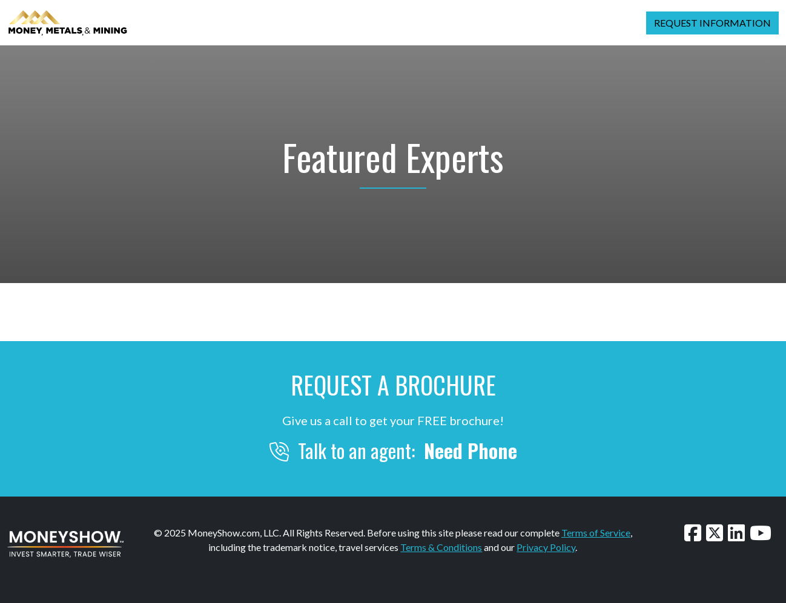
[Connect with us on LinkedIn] (736, 532)
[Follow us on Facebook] (692, 532)
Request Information (712, 22)
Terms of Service (595, 532)
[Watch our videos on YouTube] (760, 532)
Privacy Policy (546, 547)
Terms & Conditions (441, 547)
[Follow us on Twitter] (714, 532)
